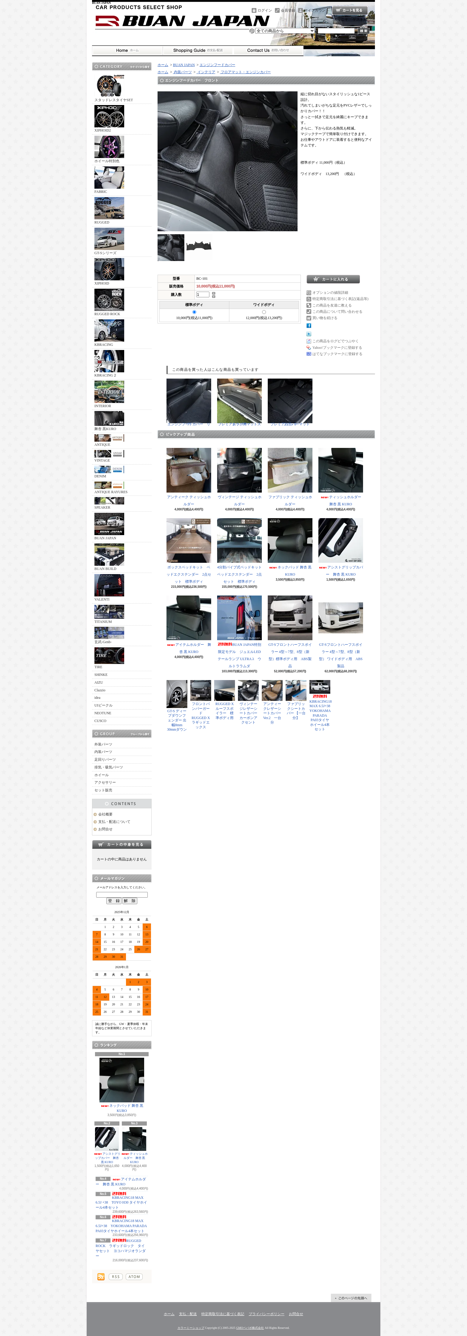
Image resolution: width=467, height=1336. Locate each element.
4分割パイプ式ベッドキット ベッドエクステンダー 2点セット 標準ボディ (241, 551)
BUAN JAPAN (109, 526)
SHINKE (101, 675)
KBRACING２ (109, 363)
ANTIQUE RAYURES (110, 488)
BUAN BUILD (109, 557)
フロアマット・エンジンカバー (245, 72)
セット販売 (103, 790)
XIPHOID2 (109, 118)
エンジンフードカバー (217, 65)
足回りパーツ (105, 759)
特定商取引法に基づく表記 (222, 1314)
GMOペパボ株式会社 (250, 1327)
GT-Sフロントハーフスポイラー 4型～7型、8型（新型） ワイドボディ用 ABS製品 (340, 632)
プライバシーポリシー (266, 1314)
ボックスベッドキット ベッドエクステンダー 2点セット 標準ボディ (188, 551)
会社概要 (105, 814)
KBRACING (109, 333)
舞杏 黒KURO (109, 421)
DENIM (109, 472)
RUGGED (109, 210)
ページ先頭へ (351, 1298)
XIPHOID (109, 271)
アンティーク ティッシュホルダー (188, 477)
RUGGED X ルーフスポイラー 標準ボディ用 (224, 700)
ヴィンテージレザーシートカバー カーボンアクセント (249, 702)
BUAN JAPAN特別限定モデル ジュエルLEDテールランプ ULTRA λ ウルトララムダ (239, 632)
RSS (116, 1277)
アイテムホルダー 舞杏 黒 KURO (188, 625)
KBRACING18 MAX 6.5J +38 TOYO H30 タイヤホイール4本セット (121, 1201)
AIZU (98, 682)
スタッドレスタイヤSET (113, 88)
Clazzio (99, 690)
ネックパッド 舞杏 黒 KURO (121, 1085)
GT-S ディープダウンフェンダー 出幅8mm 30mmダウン (176, 706)
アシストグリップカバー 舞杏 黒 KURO (107, 1145)
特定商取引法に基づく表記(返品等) (340, 299)
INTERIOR (109, 394)
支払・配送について (198, 50)
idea (97, 698)
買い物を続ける (324, 318)
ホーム (127, 50)
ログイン (265, 10)
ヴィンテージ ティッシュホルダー (239, 477)
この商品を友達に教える (332, 305)
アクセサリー (105, 782)
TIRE (109, 658)
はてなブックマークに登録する (337, 354)
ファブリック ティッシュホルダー (290, 477)
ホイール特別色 (109, 149)
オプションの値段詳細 (330, 292)
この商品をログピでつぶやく (335, 341)
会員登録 (288, 10)
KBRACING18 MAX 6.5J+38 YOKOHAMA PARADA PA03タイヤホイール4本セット (121, 1224)
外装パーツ (103, 744)
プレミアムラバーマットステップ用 (239, 402)
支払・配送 (188, 1314)
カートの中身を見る (122, 844)
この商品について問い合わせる (337, 312)
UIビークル (103, 705)
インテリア (206, 72)
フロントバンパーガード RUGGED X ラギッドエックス (202, 704)
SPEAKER (109, 503)
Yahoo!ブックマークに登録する (337, 348)
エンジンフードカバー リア (188, 402)
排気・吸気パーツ (108, 767)
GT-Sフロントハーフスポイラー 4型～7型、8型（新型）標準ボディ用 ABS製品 (290, 632)
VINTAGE (109, 456)
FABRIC (109, 180)
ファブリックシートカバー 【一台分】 (296, 700)
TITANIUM (109, 614)
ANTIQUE (109, 440)
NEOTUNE (102, 713)
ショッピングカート (350, 10)
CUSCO (100, 721)
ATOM (134, 1277)
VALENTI (109, 587)
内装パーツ (103, 752)
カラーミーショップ (191, 1327)
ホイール (101, 775)
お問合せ (268, 50)
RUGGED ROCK (109, 302)
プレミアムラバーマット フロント (290, 402)
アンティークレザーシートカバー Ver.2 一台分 (272, 702)
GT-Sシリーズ (109, 241)
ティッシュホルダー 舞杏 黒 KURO (134, 1145)
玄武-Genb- (109, 635)
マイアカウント (316, 10)
